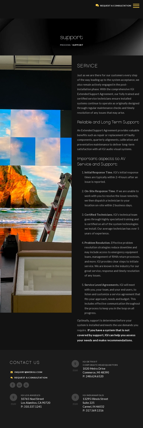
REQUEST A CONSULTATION (113, 5)
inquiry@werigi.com (28, 372)
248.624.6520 (95, 376)
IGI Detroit (90, 361)
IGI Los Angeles (30, 395)
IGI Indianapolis (93, 395)
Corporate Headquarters (100, 365)
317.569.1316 (95, 410)
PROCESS (65, 45)
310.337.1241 (33, 406)
